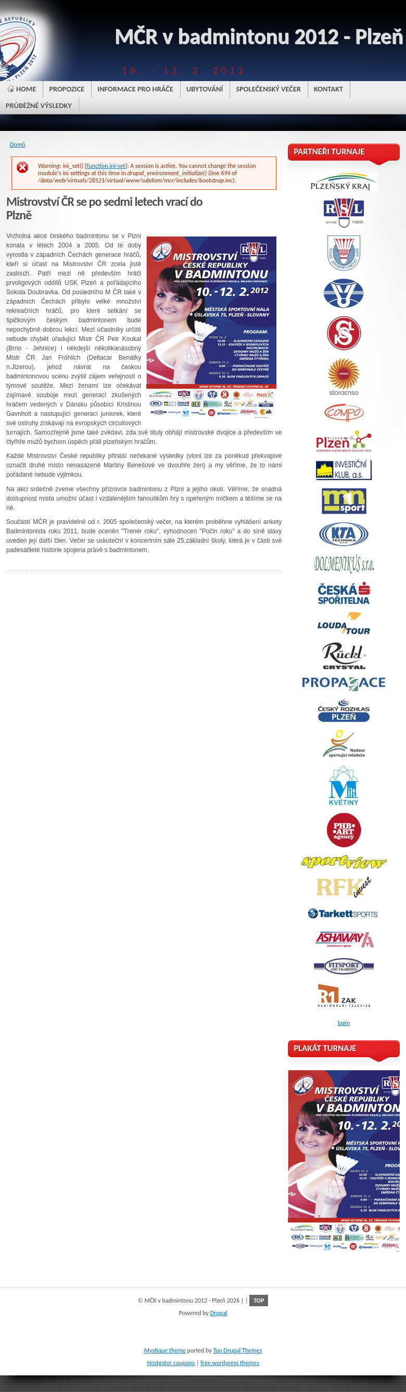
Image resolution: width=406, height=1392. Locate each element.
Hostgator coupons (171, 1363)
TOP (258, 1300)
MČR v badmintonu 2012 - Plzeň (259, 36)
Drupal (218, 1313)
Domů (18, 144)
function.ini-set (106, 165)
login (344, 1023)
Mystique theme (165, 1350)
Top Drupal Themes (237, 1350)
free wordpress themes (229, 1363)
